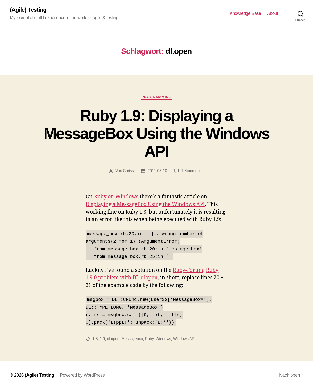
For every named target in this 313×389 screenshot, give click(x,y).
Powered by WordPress (82, 375)
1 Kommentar (192, 171)
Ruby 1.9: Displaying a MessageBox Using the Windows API (156, 133)
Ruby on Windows (116, 197)
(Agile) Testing (28, 10)
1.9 (102, 339)
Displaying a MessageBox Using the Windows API (145, 204)
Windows (163, 339)
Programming (156, 97)
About (272, 13)
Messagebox (132, 339)
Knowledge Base (245, 13)
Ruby (149, 339)
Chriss (128, 171)
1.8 (95, 339)
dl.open (113, 339)
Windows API (184, 339)
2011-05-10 (157, 171)
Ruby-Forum (188, 270)
